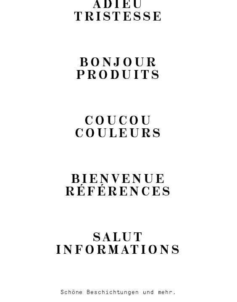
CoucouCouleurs (118, 126)
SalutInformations (118, 242)
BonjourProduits (118, 67)
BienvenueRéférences (118, 184)
